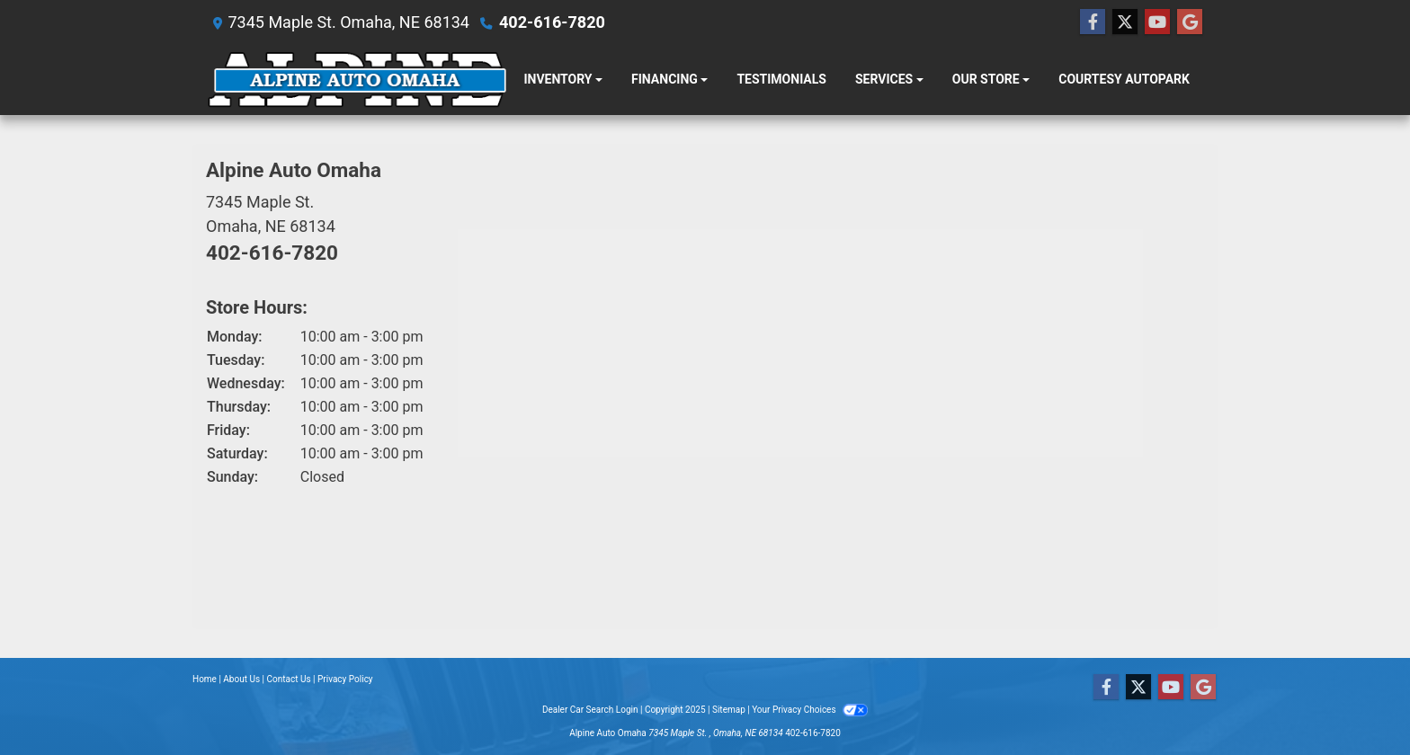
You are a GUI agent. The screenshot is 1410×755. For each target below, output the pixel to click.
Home (204, 679)
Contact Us (289, 679)
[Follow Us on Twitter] (1125, 22)
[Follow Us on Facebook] (1092, 22)
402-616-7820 (551, 22)
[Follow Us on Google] (1189, 22)
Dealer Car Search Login (590, 710)
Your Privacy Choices (810, 710)
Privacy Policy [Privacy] (345, 679)
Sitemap (728, 710)
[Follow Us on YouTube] (1157, 22)
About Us (241, 679)
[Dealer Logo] (357, 80)
